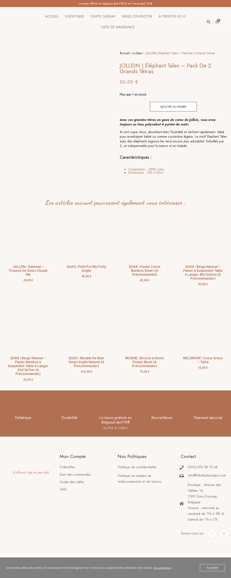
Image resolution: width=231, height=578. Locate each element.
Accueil (125, 53)
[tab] (142, 171)
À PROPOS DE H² (172, 16)
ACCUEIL (52, 16)
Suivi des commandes (75, 474)
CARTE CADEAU (103, 16)
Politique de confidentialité (137, 467)
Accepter (212, 568)
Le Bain (137, 53)
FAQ (63, 489)
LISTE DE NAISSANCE (118, 27)
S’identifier (67, 467)
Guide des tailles (72, 482)
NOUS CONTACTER (137, 16)
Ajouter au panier (173, 107)
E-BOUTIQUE (74, 16)
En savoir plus (162, 568)
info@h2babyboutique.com (207, 475)
